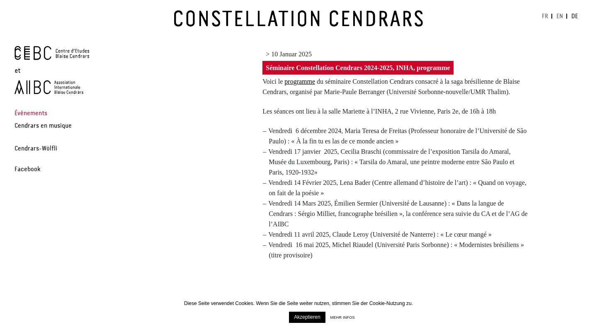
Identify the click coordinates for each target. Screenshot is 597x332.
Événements (31, 114)
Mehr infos (342, 317)
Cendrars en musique (43, 127)
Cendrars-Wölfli (36, 149)
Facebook (28, 170)
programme (299, 81)
